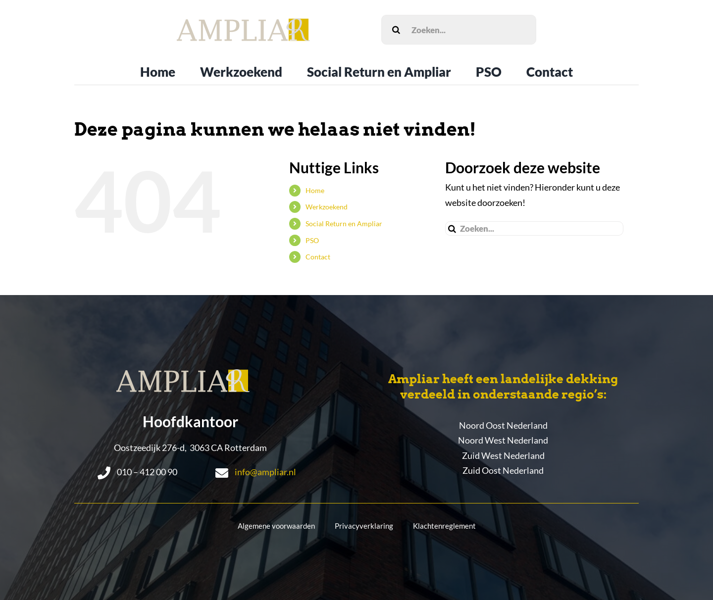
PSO (312, 240)
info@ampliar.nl (265, 471)
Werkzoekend (327, 206)
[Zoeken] (396, 30)
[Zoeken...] (458, 30)
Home (315, 190)
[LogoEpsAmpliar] (243, 22)
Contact (318, 256)
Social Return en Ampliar (344, 223)
